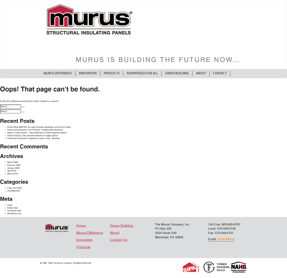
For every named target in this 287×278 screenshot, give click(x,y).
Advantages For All (142, 73)
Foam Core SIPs (14, 188)
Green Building (177, 73)
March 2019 (12, 174)
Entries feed (12, 208)
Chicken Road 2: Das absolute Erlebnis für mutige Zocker (32, 135)
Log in (10, 205)
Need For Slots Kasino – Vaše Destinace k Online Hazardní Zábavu (37, 133)
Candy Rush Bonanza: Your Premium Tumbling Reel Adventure (35, 130)
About (201, 73)
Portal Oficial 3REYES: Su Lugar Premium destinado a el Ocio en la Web (39, 127)
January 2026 (13, 168)
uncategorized (13, 191)
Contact (220, 73)
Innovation (88, 73)
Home (81, 226)
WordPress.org (14, 213)
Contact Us (118, 240)
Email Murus (226, 239)
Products (112, 73)
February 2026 (13, 165)
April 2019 (11, 171)
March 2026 (12, 162)
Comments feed (14, 210)
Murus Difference (58, 73)
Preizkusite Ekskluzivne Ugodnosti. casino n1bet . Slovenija (33, 138)
